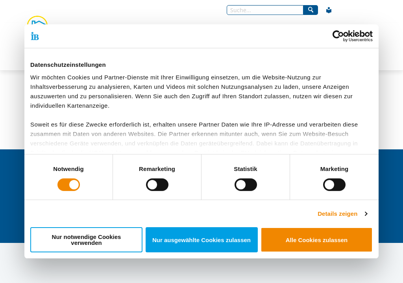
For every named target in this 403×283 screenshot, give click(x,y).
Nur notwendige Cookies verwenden (86, 239)
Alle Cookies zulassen (317, 240)
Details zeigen (337, 213)
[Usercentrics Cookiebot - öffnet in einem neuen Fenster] (338, 36)
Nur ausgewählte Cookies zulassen (201, 240)
